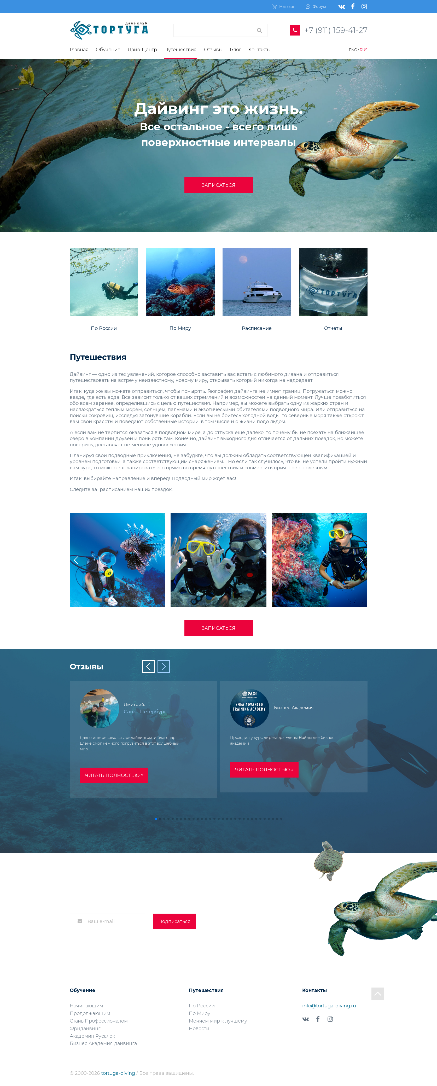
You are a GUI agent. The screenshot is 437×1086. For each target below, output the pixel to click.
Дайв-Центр (142, 49)
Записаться (218, 185)
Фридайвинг (85, 1028)
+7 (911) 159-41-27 (336, 30)
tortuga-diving (118, 1073)
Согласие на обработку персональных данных (132, 941)
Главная (79, 49)
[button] (360, 560)
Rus (364, 50)
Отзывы (213, 49)
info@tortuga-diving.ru (329, 1006)
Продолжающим (90, 1013)
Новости (199, 1028)
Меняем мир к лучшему (218, 1021)
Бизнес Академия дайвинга (103, 1043)
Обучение (108, 49)
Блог (235, 49)
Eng (353, 50)
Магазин (283, 6)
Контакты (259, 49)
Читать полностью (114, 775)
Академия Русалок (92, 1036)
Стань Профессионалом (99, 1021)
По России (202, 1006)
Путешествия (180, 49)
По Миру (199, 1013)
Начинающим (86, 1006)
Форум (316, 6)
